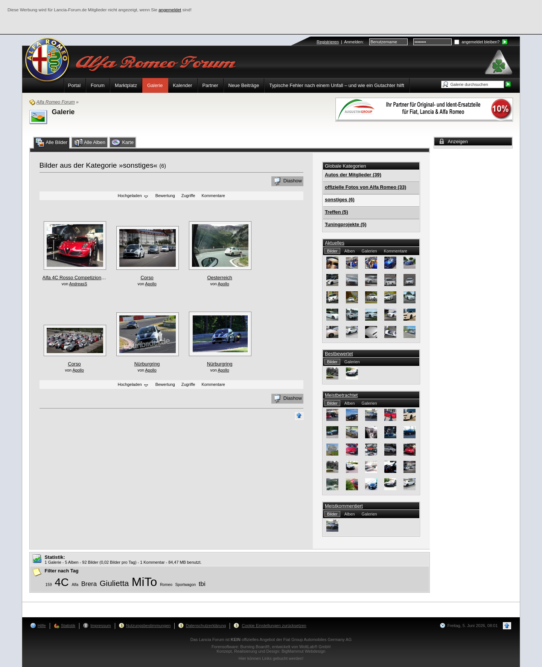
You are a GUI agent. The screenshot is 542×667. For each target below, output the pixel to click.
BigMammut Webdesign (304, 651)
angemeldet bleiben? (476, 42)
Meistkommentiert (344, 506)
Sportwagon (185, 585)
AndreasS (78, 283)
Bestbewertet (339, 353)
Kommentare (213, 196)
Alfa (75, 585)
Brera (89, 583)
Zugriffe (188, 196)
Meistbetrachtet (341, 395)
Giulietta (114, 583)
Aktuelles (334, 243)
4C (62, 582)
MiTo (144, 582)
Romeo (166, 585)
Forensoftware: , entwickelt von (271, 646)
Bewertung (165, 196)
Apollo (150, 283)
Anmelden (353, 42)
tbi (202, 583)
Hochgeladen (133, 196)
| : (340, 42)
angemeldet (169, 10)
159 (49, 585)
